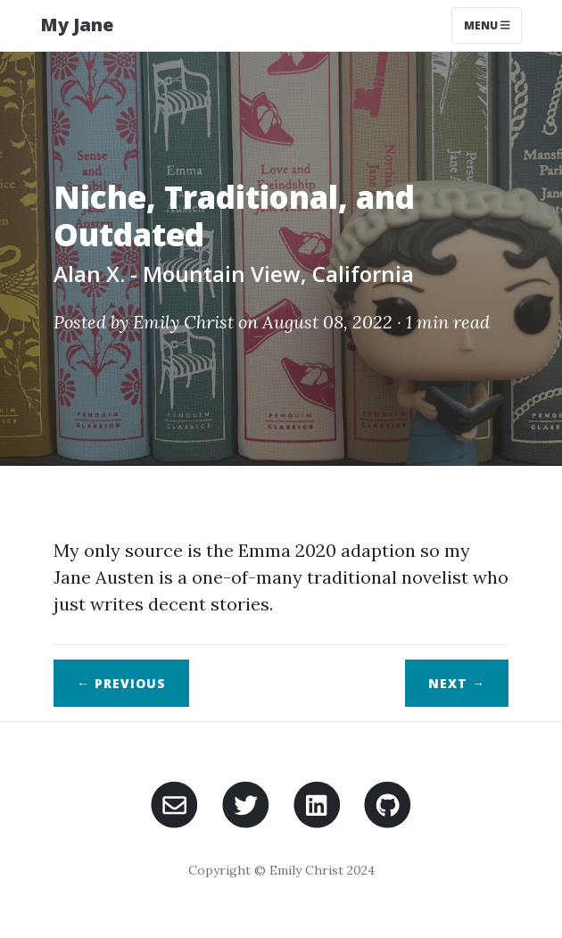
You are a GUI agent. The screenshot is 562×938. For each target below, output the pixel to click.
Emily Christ (183, 322)
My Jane (76, 24)
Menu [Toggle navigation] (487, 25)
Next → (456, 683)
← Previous (121, 683)
